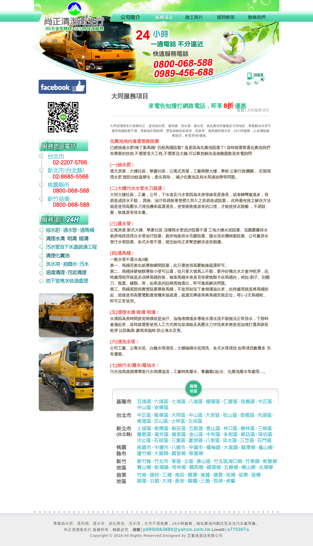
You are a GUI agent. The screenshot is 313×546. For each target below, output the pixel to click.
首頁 (240, 110)
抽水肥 (67, 523)
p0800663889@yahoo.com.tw (177, 529)
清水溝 (134, 523)
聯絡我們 (260, 16)
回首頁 (258, 75)
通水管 (99, 523)
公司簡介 (127, 16)
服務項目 (162, 16)
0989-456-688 (71, 16)
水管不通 (152, 523)
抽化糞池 (117, 523)
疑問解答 (226, 16)
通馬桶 (83, 523)
